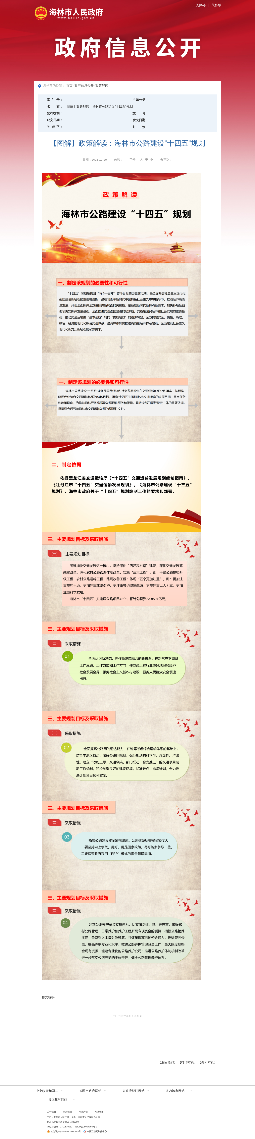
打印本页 (187, 1062)
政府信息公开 (84, 85)
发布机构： (55, 113)
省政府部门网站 (133, 1091)
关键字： (55, 127)
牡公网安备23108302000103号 (64, 1131)
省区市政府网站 (90, 1091)
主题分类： (140, 99)
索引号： (55, 99)
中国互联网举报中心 (95, 1131)
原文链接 (48, 997)
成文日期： (55, 120)
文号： (140, 113)
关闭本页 (207, 1062)
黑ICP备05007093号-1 (86, 1126)
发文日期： (140, 120)
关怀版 (216, 5)
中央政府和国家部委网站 (50, 1091)
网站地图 (99, 1112)
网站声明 (83, 1112)
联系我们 (67, 1112)
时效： (140, 127)
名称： (55, 106)
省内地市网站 (175, 1091)
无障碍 (201, 5)
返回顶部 (167, 1062)
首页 (69, 85)
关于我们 (51, 1112)
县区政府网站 (57, 1099)
